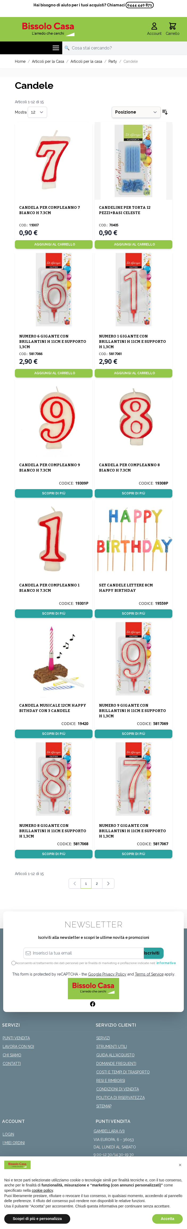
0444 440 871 (139, 5)
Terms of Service (149, 974)
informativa (166, 963)
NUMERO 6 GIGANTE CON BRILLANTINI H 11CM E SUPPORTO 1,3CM (52, 341)
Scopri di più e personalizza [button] (37, 1218)
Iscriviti (151, 953)
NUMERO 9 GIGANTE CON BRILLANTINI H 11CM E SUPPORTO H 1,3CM (132, 710)
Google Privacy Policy (107, 974)
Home (20, 61)
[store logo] (48, 29)
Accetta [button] (167, 1218)
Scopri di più (53, 493)
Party (113, 61)
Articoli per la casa (86, 61)
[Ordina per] (136, 112)
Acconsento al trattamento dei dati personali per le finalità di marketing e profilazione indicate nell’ (96, 963)
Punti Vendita (16, 1038)
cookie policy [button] (42, 1190)
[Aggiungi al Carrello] (54, 244)
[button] (180, 1165)
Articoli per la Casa (48, 61)
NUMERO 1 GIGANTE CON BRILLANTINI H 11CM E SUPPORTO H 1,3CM (132, 341)
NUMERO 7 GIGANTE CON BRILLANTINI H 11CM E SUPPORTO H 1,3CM (132, 831)
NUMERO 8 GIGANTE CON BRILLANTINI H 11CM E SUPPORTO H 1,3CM (52, 831)
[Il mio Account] (154, 29)
